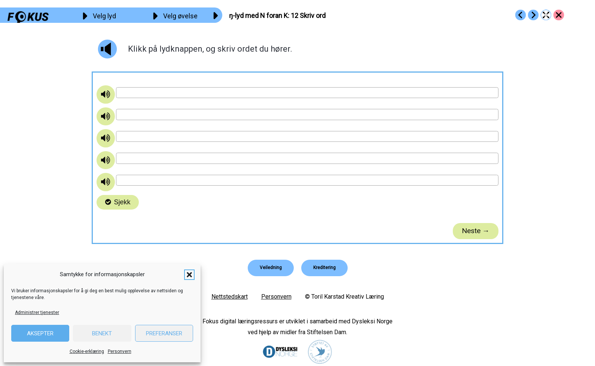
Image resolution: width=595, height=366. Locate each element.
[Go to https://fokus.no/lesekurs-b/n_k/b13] (533, 15)
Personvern (119, 351)
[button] (189, 274)
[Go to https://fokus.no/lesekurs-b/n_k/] (558, 15)
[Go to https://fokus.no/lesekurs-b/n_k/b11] (520, 15)
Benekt (102, 333)
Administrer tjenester (37, 312)
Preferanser (164, 333)
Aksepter (40, 333)
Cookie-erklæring (87, 351)
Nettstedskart (229, 296)
